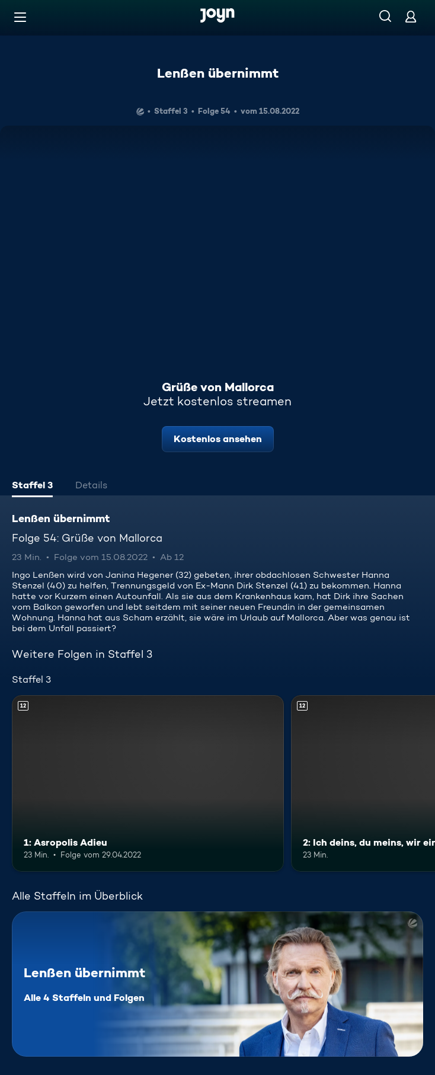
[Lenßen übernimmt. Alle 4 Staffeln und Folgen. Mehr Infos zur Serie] (217, 984)
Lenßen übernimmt (218, 73)
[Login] (410, 16)
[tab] (32, 486)
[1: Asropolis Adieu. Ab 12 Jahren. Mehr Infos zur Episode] (148, 783)
